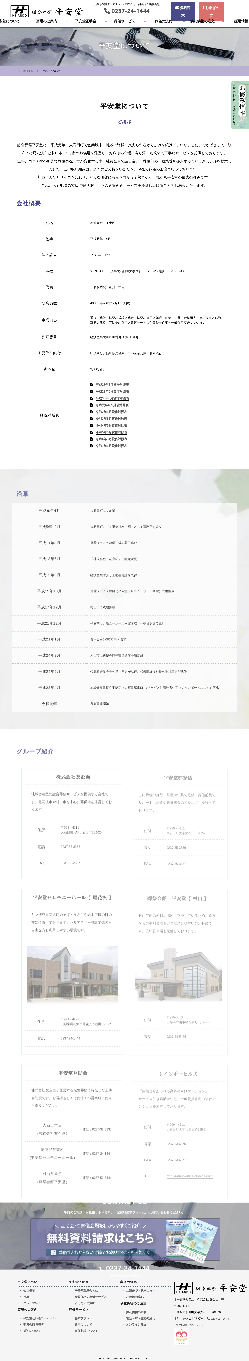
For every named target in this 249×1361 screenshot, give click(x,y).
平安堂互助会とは (86, 1288)
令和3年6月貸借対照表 (111, 418)
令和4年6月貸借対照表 (111, 425)
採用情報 (181, 1322)
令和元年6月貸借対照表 (112, 405)
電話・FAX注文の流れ (140, 1315)
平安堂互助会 (85, 21)
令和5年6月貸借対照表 (111, 432)
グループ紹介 (32, 1300)
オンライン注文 (136, 1321)
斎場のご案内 (46, 21)
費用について (83, 1321)
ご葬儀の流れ (135, 1294)
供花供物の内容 (136, 1309)
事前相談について (86, 1328)
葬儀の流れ (163, 21)
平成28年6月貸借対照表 (112, 384)
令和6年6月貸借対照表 (111, 439)
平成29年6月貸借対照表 (112, 391)
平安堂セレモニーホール (39, 1315)
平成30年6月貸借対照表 (112, 398)
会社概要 (29, 1288)
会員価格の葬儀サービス (91, 1294)
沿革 (26, 1294)
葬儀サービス (124, 21)
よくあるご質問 (85, 1300)
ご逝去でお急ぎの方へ (140, 1288)
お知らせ (195, 1322)
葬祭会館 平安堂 (34, 1321)
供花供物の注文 (202, 21)
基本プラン (82, 1315)
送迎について (32, 1328)
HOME (29, 70)
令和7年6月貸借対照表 (111, 446)
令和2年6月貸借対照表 (111, 412)
